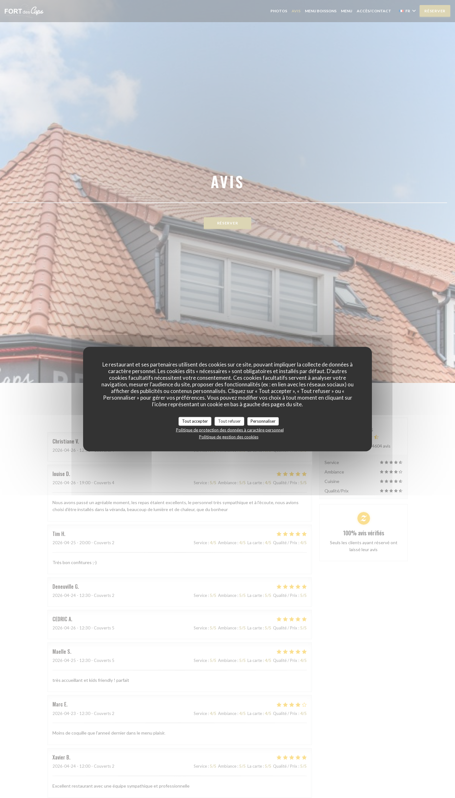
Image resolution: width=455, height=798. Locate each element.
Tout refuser (229, 421)
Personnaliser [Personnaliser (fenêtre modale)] (263, 421)
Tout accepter (195, 421)
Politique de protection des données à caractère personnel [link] (230, 429)
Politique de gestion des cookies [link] (228, 436)
